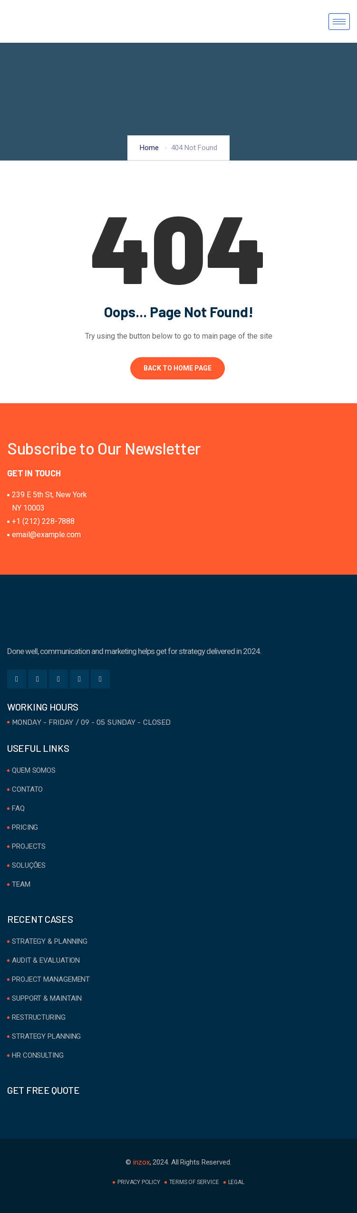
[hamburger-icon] (339, 21)
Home (149, 147)
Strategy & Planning (49, 941)
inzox (141, 1162)
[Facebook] (16, 679)
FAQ (18, 808)
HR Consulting (38, 1055)
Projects (29, 846)
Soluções (29, 865)
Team (21, 884)
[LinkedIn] (58, 679)
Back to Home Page (178, 368)
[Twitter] (37, 679)
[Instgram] (79, 679)
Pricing (25, 827)
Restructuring (39, 1017)
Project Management (51, 979)
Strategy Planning (46, 1036)
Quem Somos (34, 770)
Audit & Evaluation (46, 960)
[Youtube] (100, 679)
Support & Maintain (47, 998)
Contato (27, 789)
